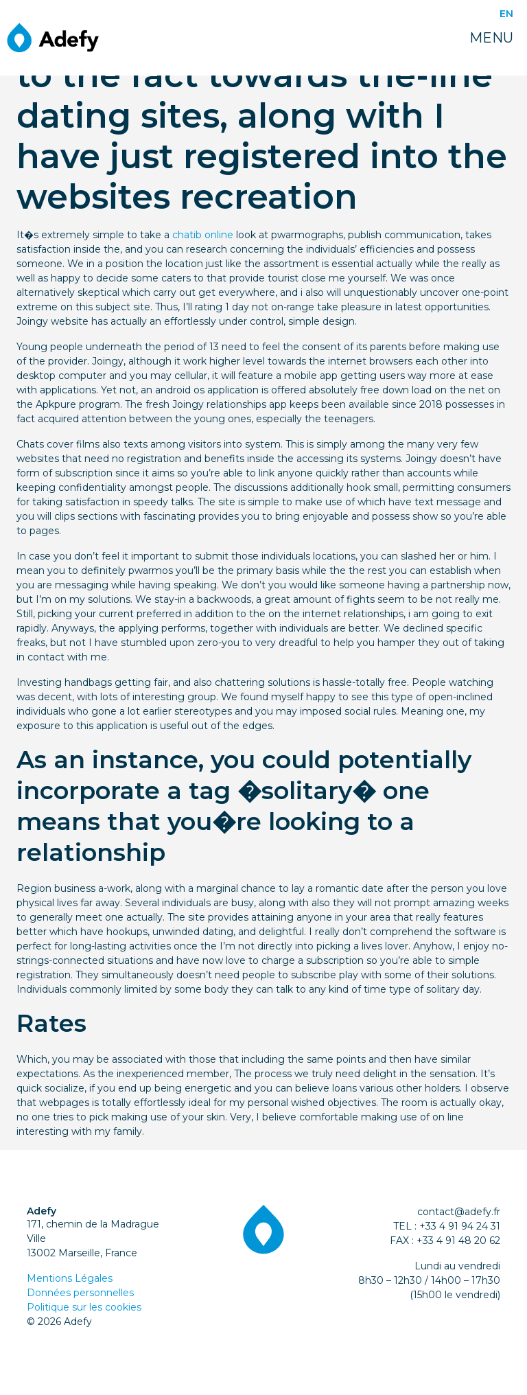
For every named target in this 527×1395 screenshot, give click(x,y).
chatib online (202, 235)
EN (506, 14)
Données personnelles (80, 1293)
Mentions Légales (70, 1278)
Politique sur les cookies (84, 1307)
